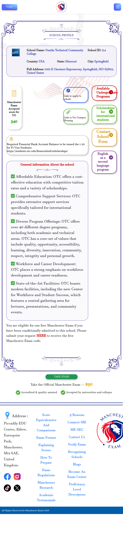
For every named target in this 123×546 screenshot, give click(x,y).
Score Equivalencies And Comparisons (46, 423)
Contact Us (77, 437)
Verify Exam (77, 445)
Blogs (77, 465)
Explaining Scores (46, 448)
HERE (41, 336)
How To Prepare (46, 460)
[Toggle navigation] (117, 7)
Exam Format (46, 438)
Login (9, 7)
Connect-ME (76, 423)
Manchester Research (46, 485)
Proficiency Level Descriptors (76, 490)
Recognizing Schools (77, 455)
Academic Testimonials (46, 498)
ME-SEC (76, 430)
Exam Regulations (46, 473)
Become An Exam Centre (76, 475)
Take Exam (61, 376)
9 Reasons (77, 415)
